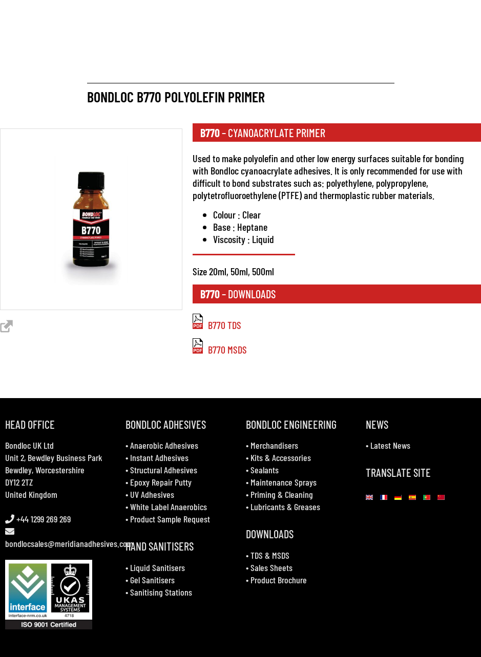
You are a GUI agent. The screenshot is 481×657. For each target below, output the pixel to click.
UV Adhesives (152, 494)
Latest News (390, 445)
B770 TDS (217, 325)
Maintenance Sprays (283, 482)
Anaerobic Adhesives (164, 445)
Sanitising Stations (161, 592)
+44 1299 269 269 (42, 518)
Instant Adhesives (159, 457)
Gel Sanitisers (152, 579)
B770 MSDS (220, 349)
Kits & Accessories (280, 457)
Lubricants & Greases (285, 506)
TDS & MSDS (269, 555)
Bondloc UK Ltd (29, 445)
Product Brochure (278, 579)
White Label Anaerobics (168, 506)
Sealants (264, 469)
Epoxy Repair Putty (161, 482)
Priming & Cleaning (281, 494)
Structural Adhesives (163, 469)
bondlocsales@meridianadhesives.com (69, 543)
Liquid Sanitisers (157, 567)
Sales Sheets (271, 567)
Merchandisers (274, 445)
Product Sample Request (170, 518)
